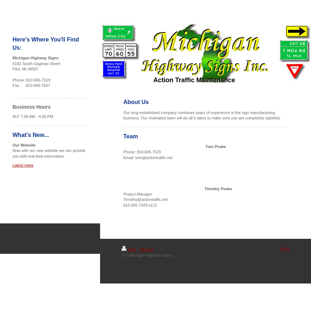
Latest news (23, 165)
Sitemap (146, 249)
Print (129, 249)
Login (285, 248)
